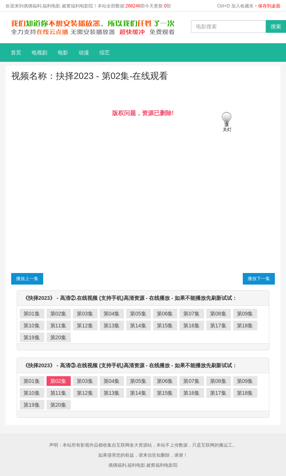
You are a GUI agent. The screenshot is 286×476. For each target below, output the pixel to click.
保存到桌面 (269, 6)
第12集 (85, 326)
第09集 (245, 314)
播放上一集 (27, 278)
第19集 (31, 337)
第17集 (218, 326)
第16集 (191, 326)
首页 (16, 52)
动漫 (84, 52)
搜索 (276, 26)
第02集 (58, 314)
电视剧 (39, 52)
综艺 (104, 52)
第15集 (165, 326)
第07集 (191, 314)
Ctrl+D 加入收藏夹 (235, 6)
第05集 (138, 314)
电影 (63, 52)
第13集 (112, 326)
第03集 (85, 314)
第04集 (112, 314)
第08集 (218, 314)
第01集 (31, 314)
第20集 (58, 337)
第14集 (138, 326)
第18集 (245, 326)
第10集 (31, 326)
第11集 (58, 326)
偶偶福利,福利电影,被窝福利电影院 (143, 465)
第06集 (165, 314)
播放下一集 (259, 278)
